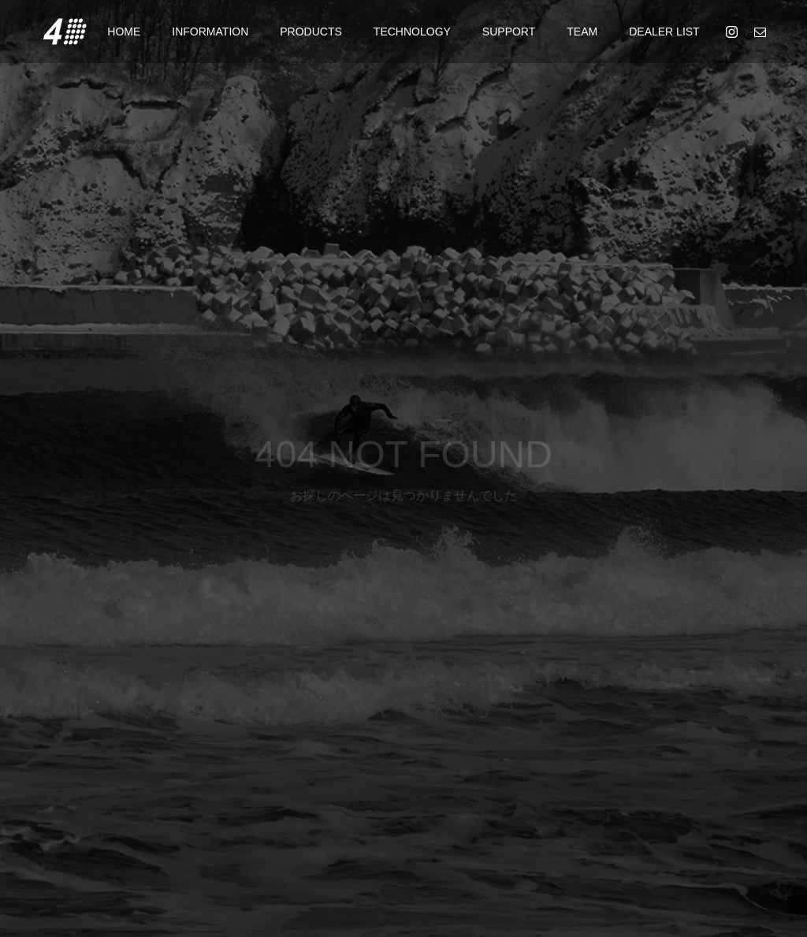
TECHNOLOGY (412, 31)
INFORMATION (210, 31)
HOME (123, 31)
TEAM (582, 31)
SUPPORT (508, 31)
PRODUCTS (311, 31)
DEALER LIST (664, 31)
